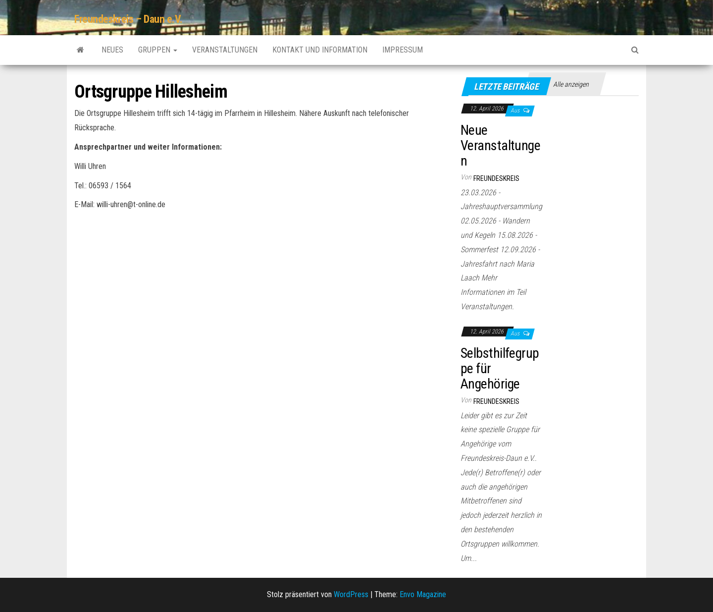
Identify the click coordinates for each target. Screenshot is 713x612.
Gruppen (157, 50)
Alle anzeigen (571, 84)
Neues (112, 50)
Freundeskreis (496, 178)
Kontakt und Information (319, 50)
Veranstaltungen (224, 50)
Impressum (402, 50)
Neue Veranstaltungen (500, 145)
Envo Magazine (423, 594)
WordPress (351, 594)
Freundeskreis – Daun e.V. (128, 19)
